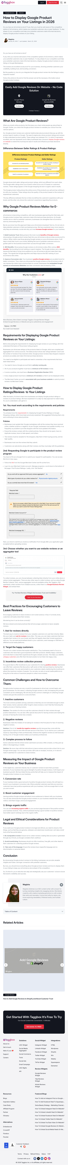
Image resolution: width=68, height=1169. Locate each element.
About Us (6, 1044)
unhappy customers (9, 657)
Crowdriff (6, 1130)
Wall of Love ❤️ (8, 1051)
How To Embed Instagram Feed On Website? (49, 1109)
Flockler (5, 1137)
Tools (21, 1057)
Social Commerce (25, 1054)
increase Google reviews (44, 229)
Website (21, 13)
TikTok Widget (40, 1062)
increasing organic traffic (20, 808)
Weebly (53, 1059)
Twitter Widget (40, 1055)
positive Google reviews (41, 259)
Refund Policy (35, 1154)
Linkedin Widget (40, 1048)
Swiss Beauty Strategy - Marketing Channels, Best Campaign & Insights (50, 1105)
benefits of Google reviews (49, 235)
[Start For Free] (53, 2)
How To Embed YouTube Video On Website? (49, 1122)
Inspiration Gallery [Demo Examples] (9, 1102)
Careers (5, 1057)
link (13, 462)
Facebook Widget (41, 1052)
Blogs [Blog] (5, 1098)
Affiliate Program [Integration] (8, 1109)
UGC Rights (23, 1068)
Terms (16, 1154)
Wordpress (54, 1048)
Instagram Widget (41, 1045)
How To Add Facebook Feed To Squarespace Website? (50, 1102)
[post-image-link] (34, 961)
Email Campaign (24, 1064)
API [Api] (20, 1071)
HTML (53, 1045)
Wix (52, 1055)
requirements (22, 413)
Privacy (24, 1154)
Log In (42, 2)
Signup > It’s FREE (10, 326)
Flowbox (6, 1133)
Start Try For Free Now (34, 597)
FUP (53, 1154)
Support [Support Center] (5, 1054)
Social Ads (22, 1061)
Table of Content (11, 911)
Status (46, 1154)
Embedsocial (7, 1126)
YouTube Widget (40, 1059)
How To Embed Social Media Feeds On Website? (50, 1129)
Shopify (53, 1052)
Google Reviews (9, 13)
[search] (61, 2)
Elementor (54, 1066)
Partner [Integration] (5, 1112)
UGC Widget (23, 1045)
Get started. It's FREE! (34, 1027)
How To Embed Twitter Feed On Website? (48, 1119)
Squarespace (55, 1062)
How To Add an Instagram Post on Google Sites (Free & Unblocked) (50, 1098)
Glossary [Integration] (6, 1115)
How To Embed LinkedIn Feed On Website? (49, 1112)
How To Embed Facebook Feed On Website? (49, 1115)
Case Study (7, 1105)
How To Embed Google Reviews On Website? (50, 1126)
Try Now (19, 106)
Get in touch (7, 1047)
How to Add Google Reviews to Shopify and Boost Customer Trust (28, 999)
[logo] (8, 2)
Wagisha (11, 39)
